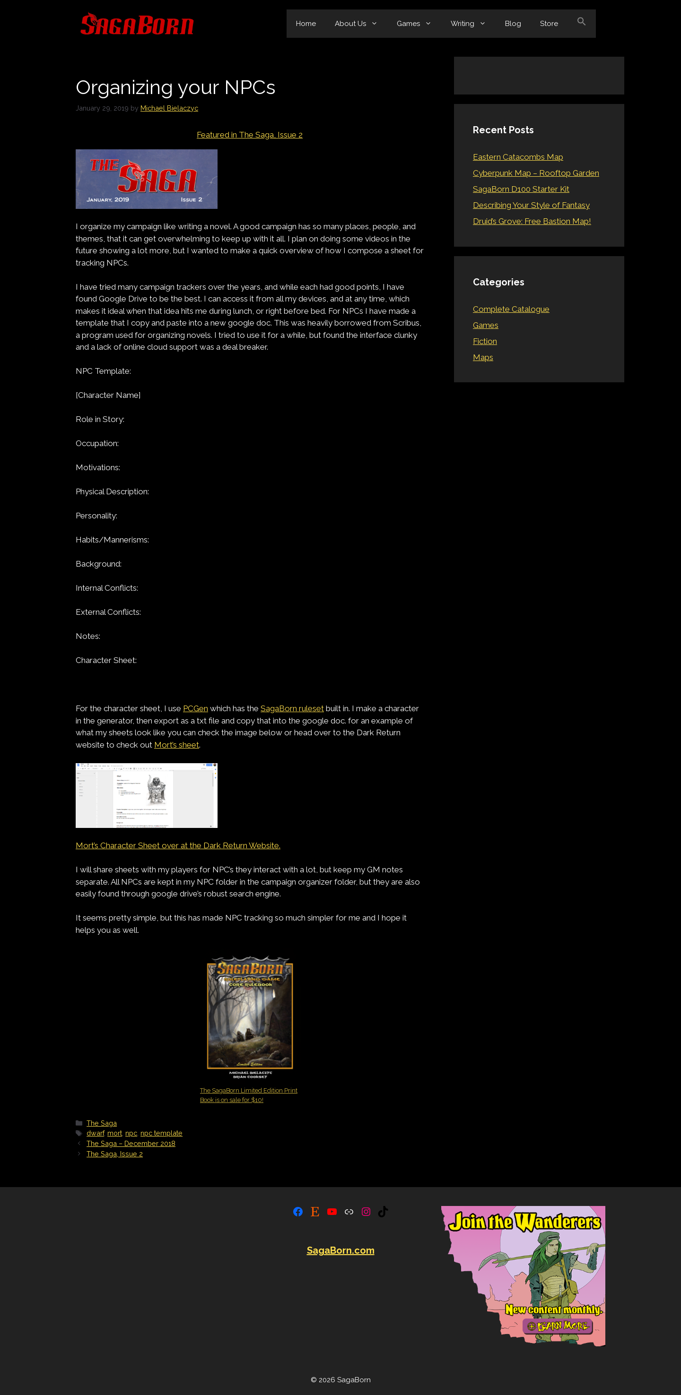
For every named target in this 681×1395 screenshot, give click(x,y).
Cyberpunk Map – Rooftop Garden (536, 173)
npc (131, 1133)
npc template (161, 1133)
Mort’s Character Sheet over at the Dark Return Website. (178, 845)
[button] (582, 23)
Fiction (485, 341)
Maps (483, 357)
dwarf (95, 1133)
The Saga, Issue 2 (115, 1154)
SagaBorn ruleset (292, 708)
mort (114, 1133)
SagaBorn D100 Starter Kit (521, 189)
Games (419, 23)
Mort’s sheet (176, 744)
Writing (473, 23)
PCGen (195, 708)
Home (306, 23)
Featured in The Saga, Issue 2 (250, 134)
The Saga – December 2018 (131, 1143)
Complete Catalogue (511, 309)
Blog (513, 23)
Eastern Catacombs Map (518, 157)
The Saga (102, 1123)
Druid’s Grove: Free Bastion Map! (532, 221)
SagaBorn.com (341, 1250)
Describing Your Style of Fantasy (531, 205)
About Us (361, 23)
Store (549, 23)
